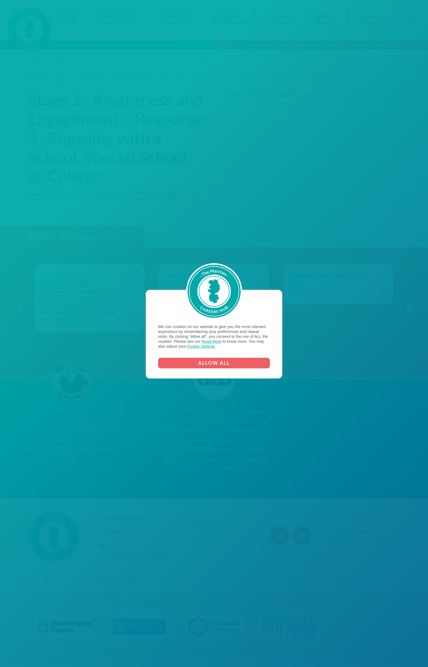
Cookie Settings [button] (201, 346)
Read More (212, 341)
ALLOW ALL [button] (214, 363)
